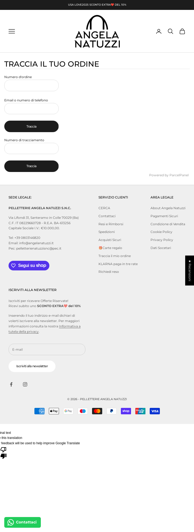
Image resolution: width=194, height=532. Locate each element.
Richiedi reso (108, 272)
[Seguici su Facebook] (11, 384)
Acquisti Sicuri (109, 240)
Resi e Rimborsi (110, 224)
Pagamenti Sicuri (164, 216)
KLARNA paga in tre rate (118, 264)
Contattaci (107, 216)
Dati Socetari (161, 248)
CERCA (104, 208)
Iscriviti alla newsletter (32, 366)
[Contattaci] (22, 522)
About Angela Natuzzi (168, 208)
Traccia (31, 126)
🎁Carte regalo (110, 248)
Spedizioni (106, 232)
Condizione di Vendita (168, 224)
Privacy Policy (162, 240)
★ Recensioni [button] (190, 270)
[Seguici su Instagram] (25, 384)
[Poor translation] (3, 452)
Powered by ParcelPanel (169, 175)
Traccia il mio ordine (114, 256)
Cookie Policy (161, 232)
